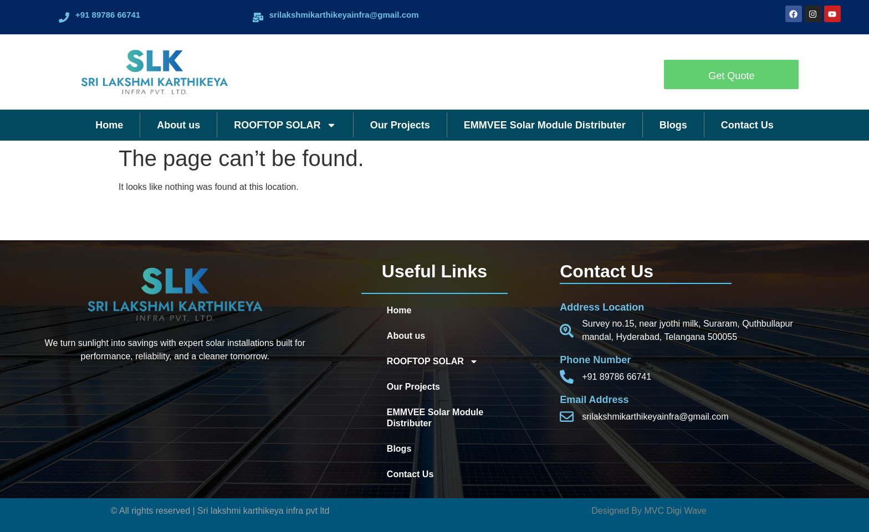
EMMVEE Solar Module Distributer (545, 125)
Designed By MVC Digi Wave (648, 510)
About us (178, 125)
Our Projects (400, 125)
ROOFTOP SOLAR (285, 125)
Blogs (673, 125)
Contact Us (747, 125)
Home (109, 125)
